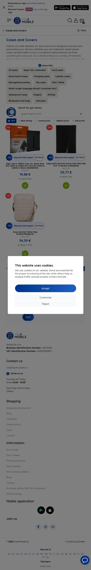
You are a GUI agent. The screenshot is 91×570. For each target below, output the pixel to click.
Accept (45, 288)
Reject (45, 303)
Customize (45, 297)
